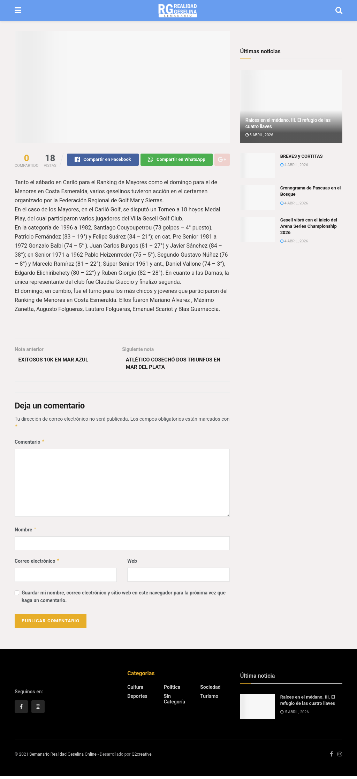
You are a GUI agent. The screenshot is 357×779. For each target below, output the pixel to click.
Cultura (135, 690)
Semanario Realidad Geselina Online (62, 757)
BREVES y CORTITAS (301, 156)
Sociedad (210, 690)
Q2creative (141, 757)
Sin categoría (174, 701)
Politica (172, 690)
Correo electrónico (37, 564)
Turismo (209, 699)
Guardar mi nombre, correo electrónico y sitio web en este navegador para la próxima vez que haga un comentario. (124, 599)
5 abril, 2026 (259, 135)
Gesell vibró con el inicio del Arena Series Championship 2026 (308, 226)
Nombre (26, 532)
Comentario (30, 445)
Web (132, 564)
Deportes (137, 699)
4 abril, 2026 (294, 165)
